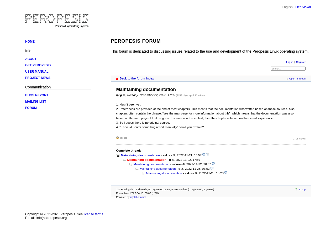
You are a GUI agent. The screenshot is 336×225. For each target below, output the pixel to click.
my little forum (138, 197)
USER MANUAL (37, 71)
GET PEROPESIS (38, 65)
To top (302, 189)
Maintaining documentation (140, 155)
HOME (30, 41)
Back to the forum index (136, 78)
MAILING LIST (35, 101)
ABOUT (30, 59)
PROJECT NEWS (37, 78)
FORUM (31, 108)
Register (301, 62)
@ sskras (200, 95)
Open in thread (297, 78)
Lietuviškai (303, 7)
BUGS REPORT (36, 95)
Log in (289, 62)
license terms (93, 214)
